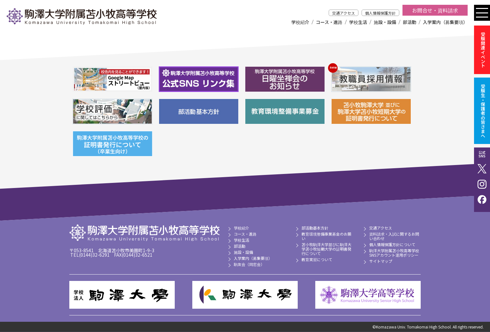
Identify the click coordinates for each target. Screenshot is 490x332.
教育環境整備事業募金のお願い (326, 236)
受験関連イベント (483, 50)
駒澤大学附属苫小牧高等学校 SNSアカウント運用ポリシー (394, 253)
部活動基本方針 (315, 227)
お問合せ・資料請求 (435, 10)
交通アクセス (343, 13)
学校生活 (358, 22)
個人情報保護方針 (380, 13)
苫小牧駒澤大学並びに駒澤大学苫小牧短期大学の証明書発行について (326, 249)
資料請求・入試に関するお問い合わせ (394, 236)
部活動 (409, 22)
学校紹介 (300, 22)
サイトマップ (380, 261)
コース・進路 (329, 22)
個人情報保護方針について (392, 244)
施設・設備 (385, 22)
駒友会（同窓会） (249, 264)
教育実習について (317, 259)
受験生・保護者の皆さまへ (483, 111)
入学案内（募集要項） (445, 22)
